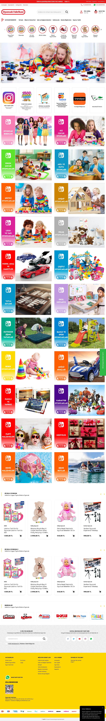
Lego (21, 663)
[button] (4, 30)
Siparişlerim (11, 5)
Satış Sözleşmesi (42, 667)
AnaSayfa (4, 5)
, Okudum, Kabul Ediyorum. (20, 644)
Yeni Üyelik (57, 663)
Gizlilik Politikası (42, 671)
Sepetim (56, 669)
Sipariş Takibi (77, 20)
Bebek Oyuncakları (10, 663)
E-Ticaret (48, 719)
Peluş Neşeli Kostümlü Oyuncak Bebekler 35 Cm (66, 530)
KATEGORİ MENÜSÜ (8, 20)
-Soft (44, 719)
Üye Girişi (56, 665)
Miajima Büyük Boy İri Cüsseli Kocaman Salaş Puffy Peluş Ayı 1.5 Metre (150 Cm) (40, 531)
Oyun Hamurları (9, 665)
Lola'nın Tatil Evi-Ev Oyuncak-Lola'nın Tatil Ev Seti (13, 531)
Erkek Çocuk (8, 660)
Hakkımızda (56, 20)
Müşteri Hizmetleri (30, 20)
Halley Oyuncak (34, 526)
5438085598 (86, 5)
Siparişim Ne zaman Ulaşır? (76, 661)
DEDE (5, 526)
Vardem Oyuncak (88, 526)
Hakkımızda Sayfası (43, 660)
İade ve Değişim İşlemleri (44, 20)
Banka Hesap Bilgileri (44, 674)
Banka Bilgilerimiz (66, 20)
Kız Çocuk (22, 660)
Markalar (25, 5)
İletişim (21, 20)
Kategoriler (19, 5)
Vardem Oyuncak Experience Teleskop (91, 530)
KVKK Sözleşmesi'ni (13, 644)
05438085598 (99, 5)
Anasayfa (57, 660)
